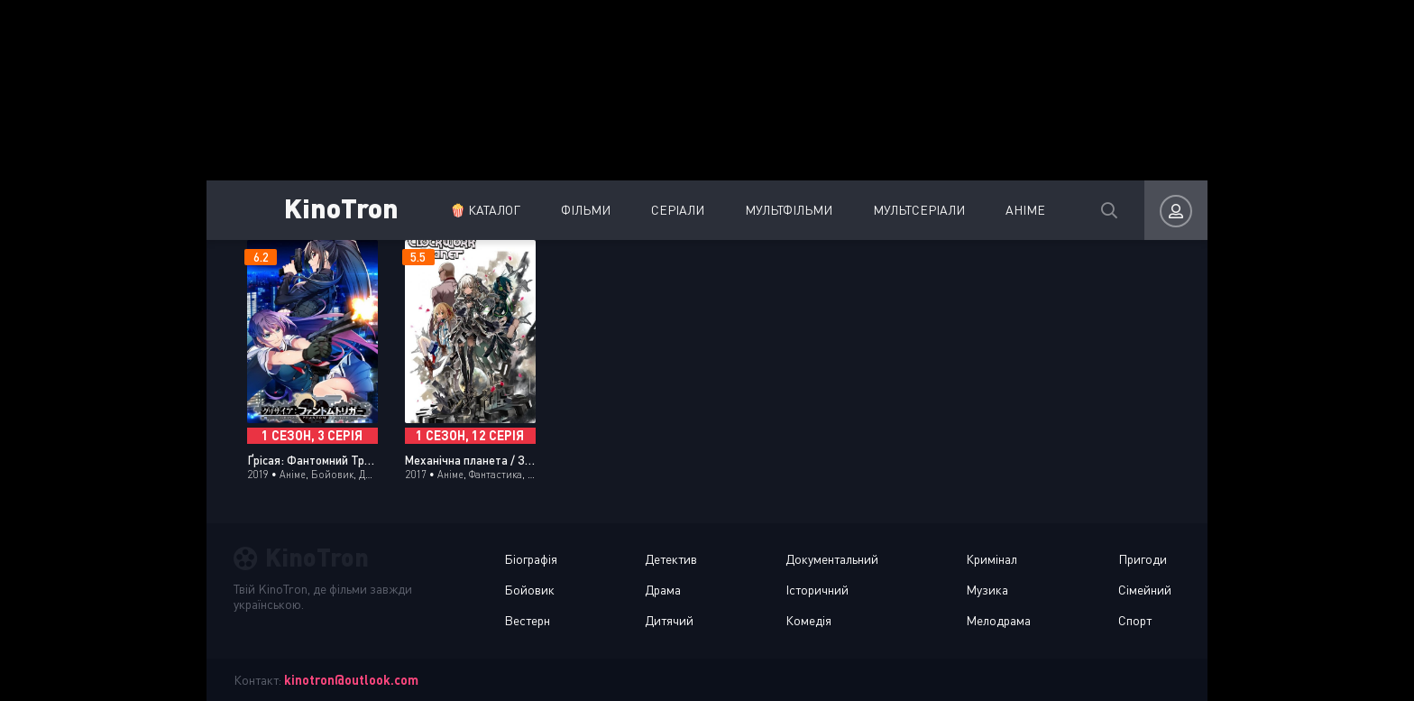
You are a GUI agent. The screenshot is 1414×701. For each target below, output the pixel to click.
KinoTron (341, 207)
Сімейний (1144, 589)
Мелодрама (998, 620)
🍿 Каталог (485, 209)
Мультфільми (788, 209)
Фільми (586, 209)
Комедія (808, 620)
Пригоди (1142, 559)
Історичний (817, 589)
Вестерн (527, 620)
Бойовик (529, 589)
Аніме (1025, 209)
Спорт (1135, 620)
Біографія (530, 559)
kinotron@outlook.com (351, 679)
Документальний (831, 559)
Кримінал (991, 559)
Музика (987, 589)
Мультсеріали (919, 209)
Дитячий (669, 620)
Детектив (671, 559)
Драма (663, 589)
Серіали (677, 209)
